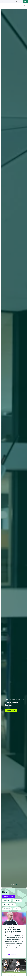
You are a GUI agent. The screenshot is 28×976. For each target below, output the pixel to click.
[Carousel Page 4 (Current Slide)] (16, 884)
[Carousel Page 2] (13, 884)
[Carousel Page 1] (11, 884)
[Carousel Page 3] (14, 884)
